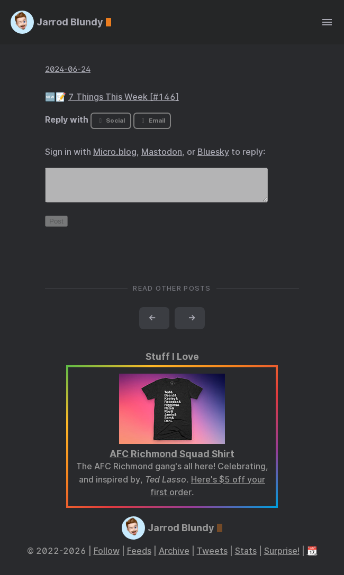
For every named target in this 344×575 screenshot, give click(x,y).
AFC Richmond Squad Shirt (172, 460)
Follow (107, 557)
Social (111, 120)
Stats (246, 557)
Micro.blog (115, 152)
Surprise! (282, 557)
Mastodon (161, 152)
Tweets (212, 557)
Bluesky (213, 152)
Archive (174, 557)
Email (152, 120)
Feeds (139, 557)
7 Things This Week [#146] (123, 97)
